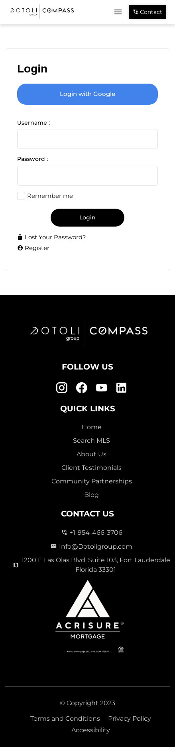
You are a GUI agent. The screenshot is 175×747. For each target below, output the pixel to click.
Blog (91, 495)
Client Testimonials (91, 467)
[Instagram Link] (62, 388)
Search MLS (91, 440)
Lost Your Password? (51, 237)
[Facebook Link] (81, 388)
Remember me (50, 195)
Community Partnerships (91, 481)
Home (92, 427)
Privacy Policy (129, 718)
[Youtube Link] (101, 388)
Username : (33, 122)
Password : (32, 158)
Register (33, 248)
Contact (147, 12)
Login (87, 217)
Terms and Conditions (65, 718)
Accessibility (90, 730)
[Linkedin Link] (121, 388)
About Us (91, 454)
